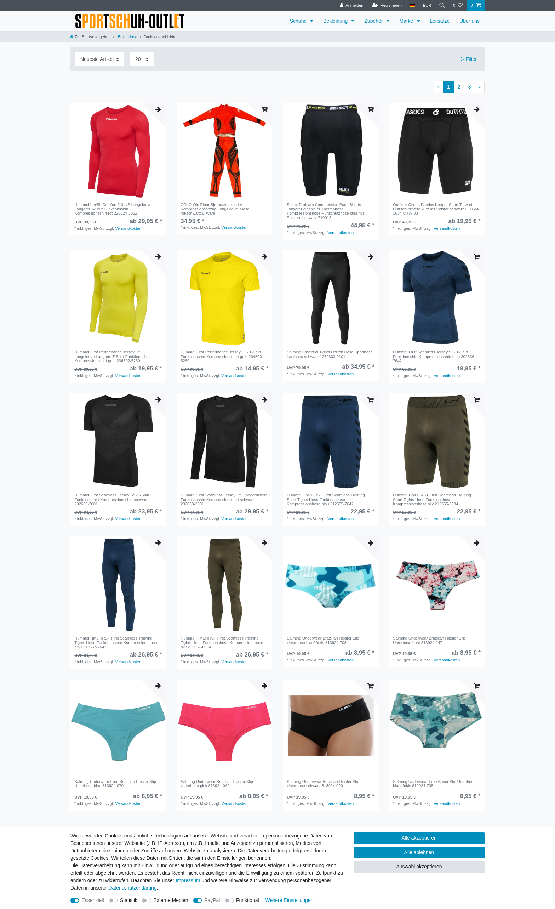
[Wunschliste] (458, 5)
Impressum (188, 880)
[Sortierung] (99, 59)
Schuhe (299, 21)
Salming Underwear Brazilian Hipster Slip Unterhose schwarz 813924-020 (323, 783)
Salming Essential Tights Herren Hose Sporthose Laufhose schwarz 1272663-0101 (330, 354)
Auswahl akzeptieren (419, 866)
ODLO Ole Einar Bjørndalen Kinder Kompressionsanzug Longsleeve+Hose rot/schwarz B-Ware (215, 209)
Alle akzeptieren (419, 838)
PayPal (212, 900)
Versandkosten (128, 228)
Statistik (128, 900)
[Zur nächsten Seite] (480, 87)
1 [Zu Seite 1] (448, 87)
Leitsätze (440, 21)
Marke (406, 21)
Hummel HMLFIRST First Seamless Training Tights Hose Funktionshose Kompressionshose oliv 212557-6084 (222, 642)
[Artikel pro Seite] (142, 59)
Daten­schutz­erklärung (132, 888)
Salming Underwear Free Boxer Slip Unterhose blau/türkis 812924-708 (434, 783)
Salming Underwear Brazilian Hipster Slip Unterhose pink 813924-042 (217, 783)
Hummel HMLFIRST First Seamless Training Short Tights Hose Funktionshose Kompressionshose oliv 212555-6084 (432, 499)
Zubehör (374, 21)
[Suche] (442, 5)
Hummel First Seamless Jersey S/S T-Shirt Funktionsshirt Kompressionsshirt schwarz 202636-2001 (111, 499)
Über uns (469, 21)
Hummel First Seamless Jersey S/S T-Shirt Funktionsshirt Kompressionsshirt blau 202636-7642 (434, 356)
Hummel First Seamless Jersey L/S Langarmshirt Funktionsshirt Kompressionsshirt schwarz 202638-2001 (224, 499)
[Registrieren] (386, 5)
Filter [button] (468, 59)
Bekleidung (336, 21)
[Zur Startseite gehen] (90, 37)
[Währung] (427, 5)
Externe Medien (171, 900)
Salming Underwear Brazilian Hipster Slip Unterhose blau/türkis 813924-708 (323, 640)
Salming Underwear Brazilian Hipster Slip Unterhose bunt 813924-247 (429, 640)
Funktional (247, 900)
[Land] (412, 5)
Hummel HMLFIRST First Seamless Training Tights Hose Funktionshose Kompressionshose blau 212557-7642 (115, 642)
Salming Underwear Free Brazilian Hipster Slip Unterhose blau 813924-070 (115, 783)
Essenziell (93, 900)
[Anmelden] (351, 5)
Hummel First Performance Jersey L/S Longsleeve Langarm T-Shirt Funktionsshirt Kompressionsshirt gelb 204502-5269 (112, 356)
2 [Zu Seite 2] (459, 87)
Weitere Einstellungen (289, 900)
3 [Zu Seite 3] (469, 87)
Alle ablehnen (419, 852)
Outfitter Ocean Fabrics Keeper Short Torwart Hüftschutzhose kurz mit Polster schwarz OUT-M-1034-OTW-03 (436, 209)
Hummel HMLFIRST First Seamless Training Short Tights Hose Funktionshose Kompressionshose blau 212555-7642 (326, 499)
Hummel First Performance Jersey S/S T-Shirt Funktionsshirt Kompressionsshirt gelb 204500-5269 (222, 356)
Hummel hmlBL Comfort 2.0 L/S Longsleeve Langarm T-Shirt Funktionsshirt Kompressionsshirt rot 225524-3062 (112, 209)
